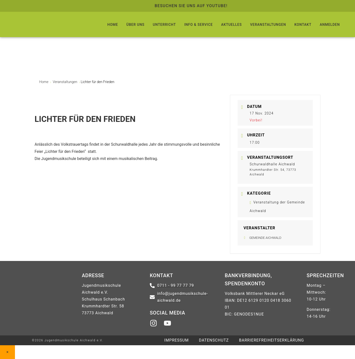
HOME (112, 25)
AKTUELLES (231, 25)
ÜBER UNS (136, 25)
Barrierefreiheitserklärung (271, 340)
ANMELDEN (330, 25)
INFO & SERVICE (198, 25)
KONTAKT (303, 25)
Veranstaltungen (65, 82)
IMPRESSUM (176, 340)
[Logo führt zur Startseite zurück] (49, 24)
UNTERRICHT (164, 25)
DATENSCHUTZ (214, 340)
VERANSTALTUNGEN (268, 25)
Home (44, 82)
